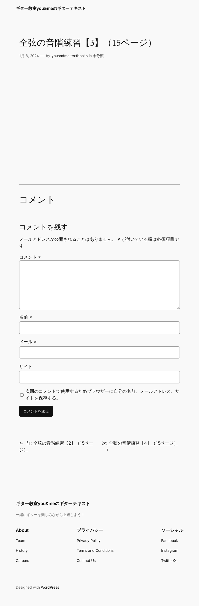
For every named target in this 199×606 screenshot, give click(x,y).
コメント (30, 257)
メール (28, 341)
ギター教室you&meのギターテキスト (51, 8)
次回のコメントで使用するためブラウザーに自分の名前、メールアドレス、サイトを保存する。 (102, 395)
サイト (25, 366)
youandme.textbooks (70, 55)
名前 (25, 317)
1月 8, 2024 (29, 55)
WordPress (50, 587)
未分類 (98, 55)
